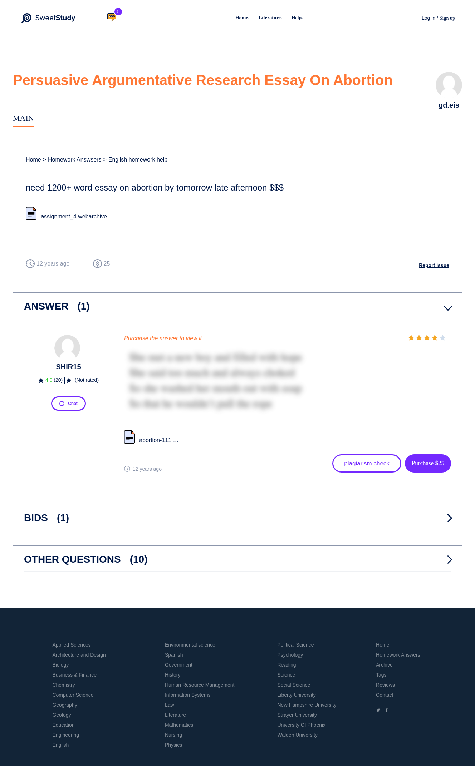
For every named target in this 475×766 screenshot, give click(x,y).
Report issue (434, 265)
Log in (428, 18)
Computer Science (72, 695)
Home (33, 160)
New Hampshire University (306, 705)
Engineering (65, 735)
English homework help (135, 160)
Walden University (297, 735)
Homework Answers (398, 655)
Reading (286, 665)
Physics (173, 745)
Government (178, 665)
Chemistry (63, 685)
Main (23, 118)
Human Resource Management (200, 685)
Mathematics (179, 725)
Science (286, 675)
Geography (64, 705)
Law (169, 705)
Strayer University (297, 715)
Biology (60, 665)
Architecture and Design (79, 655)
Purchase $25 (428, 463)
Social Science (293, 685)
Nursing (173, 735)
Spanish (174, 655)
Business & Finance (74, 675)
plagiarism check (367, 463)
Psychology (290, 655)
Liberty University (296, 695)
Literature (175, 715)
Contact (384, 695)
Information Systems (188, 695)
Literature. (270, 17)
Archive (384, 665)
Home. (242, 17)
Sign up (447, 18)
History (173, 675)
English (60, 745)
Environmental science (190, 645)
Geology (61, 715)
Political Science (295, 645)
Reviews (385, 685)
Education (63, 725)
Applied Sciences (71, 645)
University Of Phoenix (301, 725)
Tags (381, 675)
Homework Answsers (72, 160)
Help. (297, 17)
